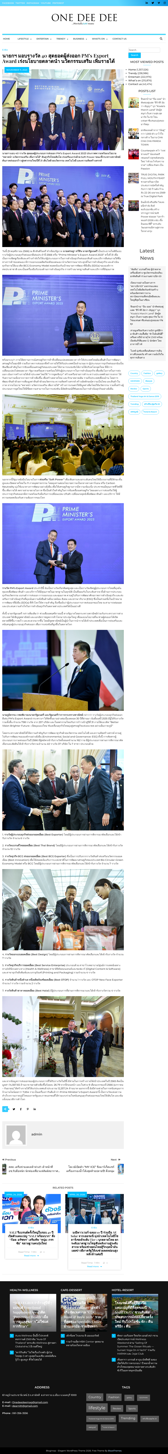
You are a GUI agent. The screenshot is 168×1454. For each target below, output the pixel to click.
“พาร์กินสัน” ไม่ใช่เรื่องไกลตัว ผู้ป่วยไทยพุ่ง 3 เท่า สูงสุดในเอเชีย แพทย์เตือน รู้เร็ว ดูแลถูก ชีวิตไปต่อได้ (35, 1356)
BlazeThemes (115, 1450)
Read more (30, 1255)
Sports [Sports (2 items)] (146, 389)
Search (134, 55)
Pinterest (58, 3)
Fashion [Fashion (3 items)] (147, 373)
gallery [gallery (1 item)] (159, 373)
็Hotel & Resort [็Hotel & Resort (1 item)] (150, 412)
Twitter (20, 3)
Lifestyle (23, 38)
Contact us (120, 38)
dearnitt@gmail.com (25, 1406)
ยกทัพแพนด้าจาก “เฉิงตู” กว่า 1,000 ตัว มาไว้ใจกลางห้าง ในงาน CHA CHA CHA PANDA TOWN (153, 137)
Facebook (8, 3)
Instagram (33, 3)
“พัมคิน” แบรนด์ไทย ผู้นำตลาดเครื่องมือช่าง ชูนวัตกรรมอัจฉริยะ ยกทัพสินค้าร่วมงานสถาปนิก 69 (146, 273)
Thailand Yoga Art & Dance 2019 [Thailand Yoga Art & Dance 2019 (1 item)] (144, 396)
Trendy (60, 38)
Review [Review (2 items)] (133, 389)
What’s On (98, 38)
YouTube (46, 3)
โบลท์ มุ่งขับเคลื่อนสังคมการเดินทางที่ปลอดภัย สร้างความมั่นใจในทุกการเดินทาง (146, 354)
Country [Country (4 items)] (134, 373)
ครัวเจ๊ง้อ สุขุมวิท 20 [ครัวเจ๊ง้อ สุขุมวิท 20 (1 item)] (152, 404)
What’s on (134, 80)
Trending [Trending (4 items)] (134, 404)
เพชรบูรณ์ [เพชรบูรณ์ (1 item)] (134, 412)
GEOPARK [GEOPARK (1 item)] (135, 381)
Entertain (42, 38)
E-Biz (5, 49)
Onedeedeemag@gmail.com (30, 1402)
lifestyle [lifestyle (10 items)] (148, 381)
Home (6, 38)
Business (78, 38)
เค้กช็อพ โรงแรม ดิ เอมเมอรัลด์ (82, 1335)
